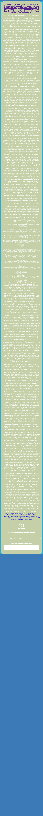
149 (33, 514)
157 (20, 513)
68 (24, 513)
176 (36, 513)
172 (26, 514)
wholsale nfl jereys (18, 518)
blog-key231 (21, 519)
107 (30, 514)
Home (5, 513)
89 (26, 513)
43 (28, 514)
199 (22, 513)
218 (21, 514)
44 (37, 513)
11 (12, 514)
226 (29, 513)
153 (10, 514)
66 (16, 514)
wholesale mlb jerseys (24, 516)
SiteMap (10, 513)
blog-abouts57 (28, 519)
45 (15, 513)
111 (7, 514)
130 (23, 514)
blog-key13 (14, 519)
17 (31, 513)
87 (18, 514)
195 (14, 514)
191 (35, 514)
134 (33, 513)
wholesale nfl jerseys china (11, 516)
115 (17, 513)
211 (13, 513)
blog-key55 (37, 518)
